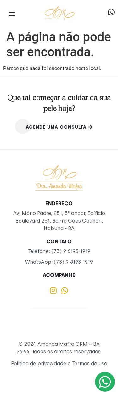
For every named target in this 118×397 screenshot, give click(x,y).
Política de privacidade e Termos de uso (59, 364)
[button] (12, 13)
